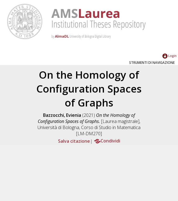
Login (169, 56)
